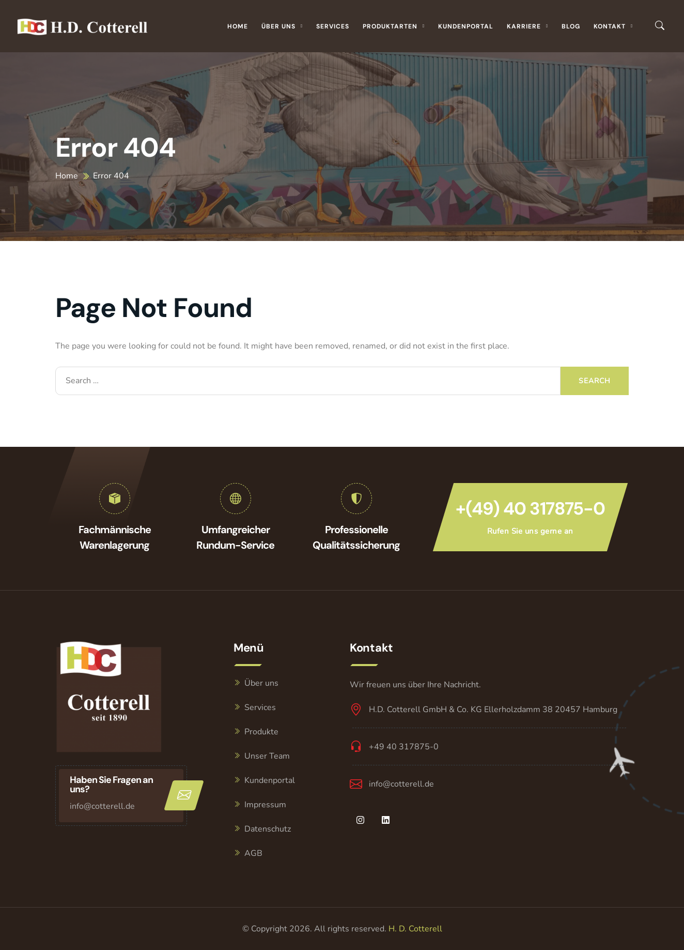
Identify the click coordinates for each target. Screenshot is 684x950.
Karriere (524, 26)
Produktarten (390, 26)
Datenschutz (267, 829)
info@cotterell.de (102, 806)
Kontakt (610, 26)
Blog (571, 26)
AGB (253, 853)
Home (237, 26)
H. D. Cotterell (415, 928)
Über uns (278, 26)
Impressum (265, 804)
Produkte (261, 731)
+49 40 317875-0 (404, 746)
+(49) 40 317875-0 (530, 508)
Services (332, 26)
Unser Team (267, 756)
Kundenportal (465, 26)
